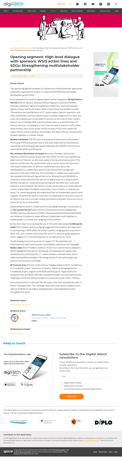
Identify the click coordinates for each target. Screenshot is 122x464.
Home (12, 48)
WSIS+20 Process (17, 333)
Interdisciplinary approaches (20, 304)
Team (117, 11)
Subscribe (61, 4)
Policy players (77, 11)
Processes (32, 11)
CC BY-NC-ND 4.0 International (22, 452)
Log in (116, 452)
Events (53, 11)
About (95, 452)
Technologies (18, 11)
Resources (91, 11)
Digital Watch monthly (72, 385)
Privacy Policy (64, 370)
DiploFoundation (60, 450)
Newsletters (105, 11)
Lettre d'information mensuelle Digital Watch (81, 388)
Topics (5, 11)
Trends (43, 11)
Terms (110, 452)
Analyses (63, 11)
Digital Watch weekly (71, 382)
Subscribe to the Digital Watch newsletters (83, 355)
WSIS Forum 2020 (26, 48)
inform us (16, 454)
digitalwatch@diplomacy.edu (91, 440)
